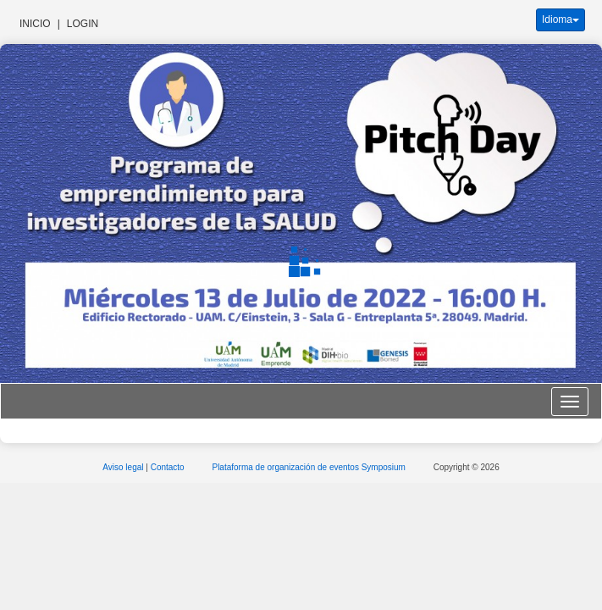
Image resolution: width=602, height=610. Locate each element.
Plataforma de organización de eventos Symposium (309, 467)
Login (82, 24)
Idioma (560, 19)
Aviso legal (124, 467)
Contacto (169, 467)
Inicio (35, 24)
